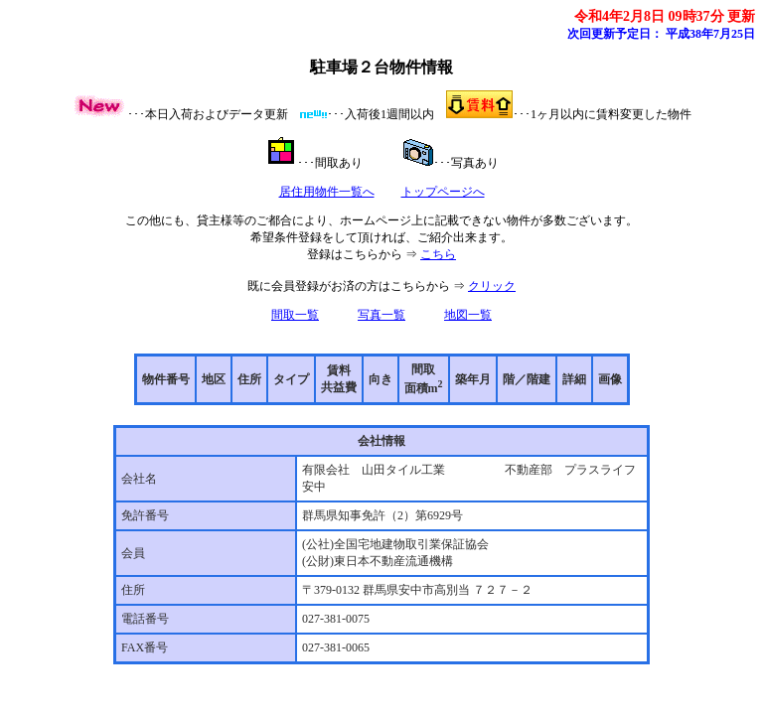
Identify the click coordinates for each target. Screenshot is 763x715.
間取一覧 (295, 315)
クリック (492, 286)
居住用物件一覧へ (327, 192)
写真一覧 (381, 315)
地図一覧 (468, 315)
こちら (438, 254)
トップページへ (443, 192)
